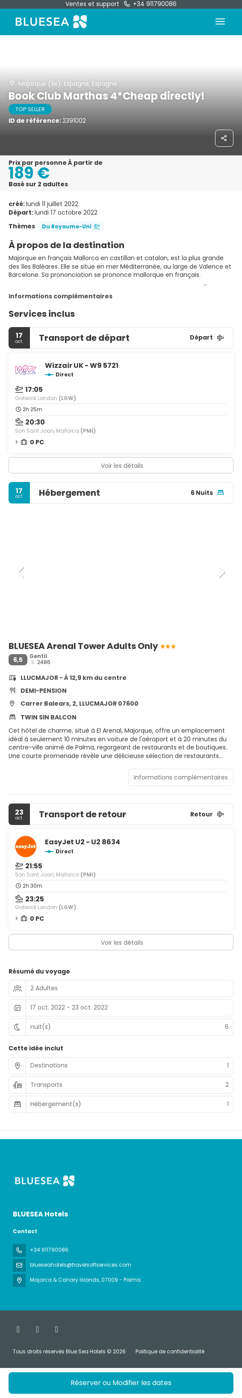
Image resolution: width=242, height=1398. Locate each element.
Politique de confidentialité (170, 1351)
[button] (21, 572)
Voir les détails (122, 465)
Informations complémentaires (60, 296)
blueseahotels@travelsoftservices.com (80, 1264)
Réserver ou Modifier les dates (121, 1383)
